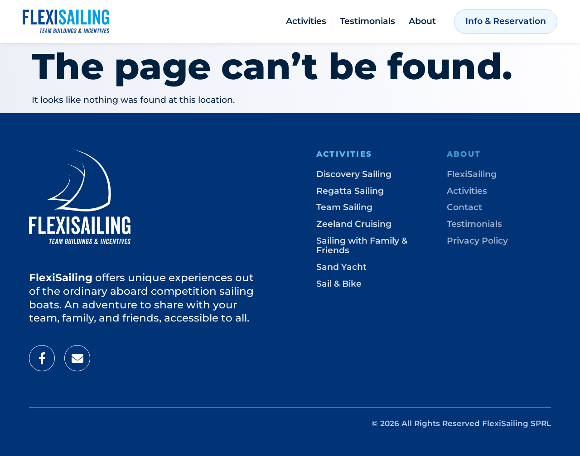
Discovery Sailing (354, 174)
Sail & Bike (339, 283)
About (422, 21)
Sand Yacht (341, 267)
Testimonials (367, 21)
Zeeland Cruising (354, 224)
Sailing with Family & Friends (361, 245)
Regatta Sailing (350, 191)
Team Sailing (344, 207)
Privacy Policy (477, 240)
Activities (306, 21)
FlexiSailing (472, 174)
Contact (464, 207)
